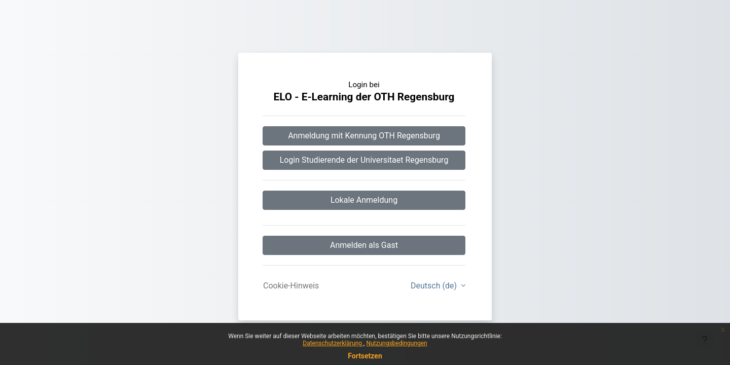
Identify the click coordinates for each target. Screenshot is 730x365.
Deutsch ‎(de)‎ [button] (435, 285)
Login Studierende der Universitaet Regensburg (364, 160)
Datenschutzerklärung (333, 343)
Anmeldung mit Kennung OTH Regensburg (364, 135)
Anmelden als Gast (364, 245)
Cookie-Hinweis (291, 285)
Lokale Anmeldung (364, 200)
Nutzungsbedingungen (396, 343)
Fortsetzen (365, 356)
